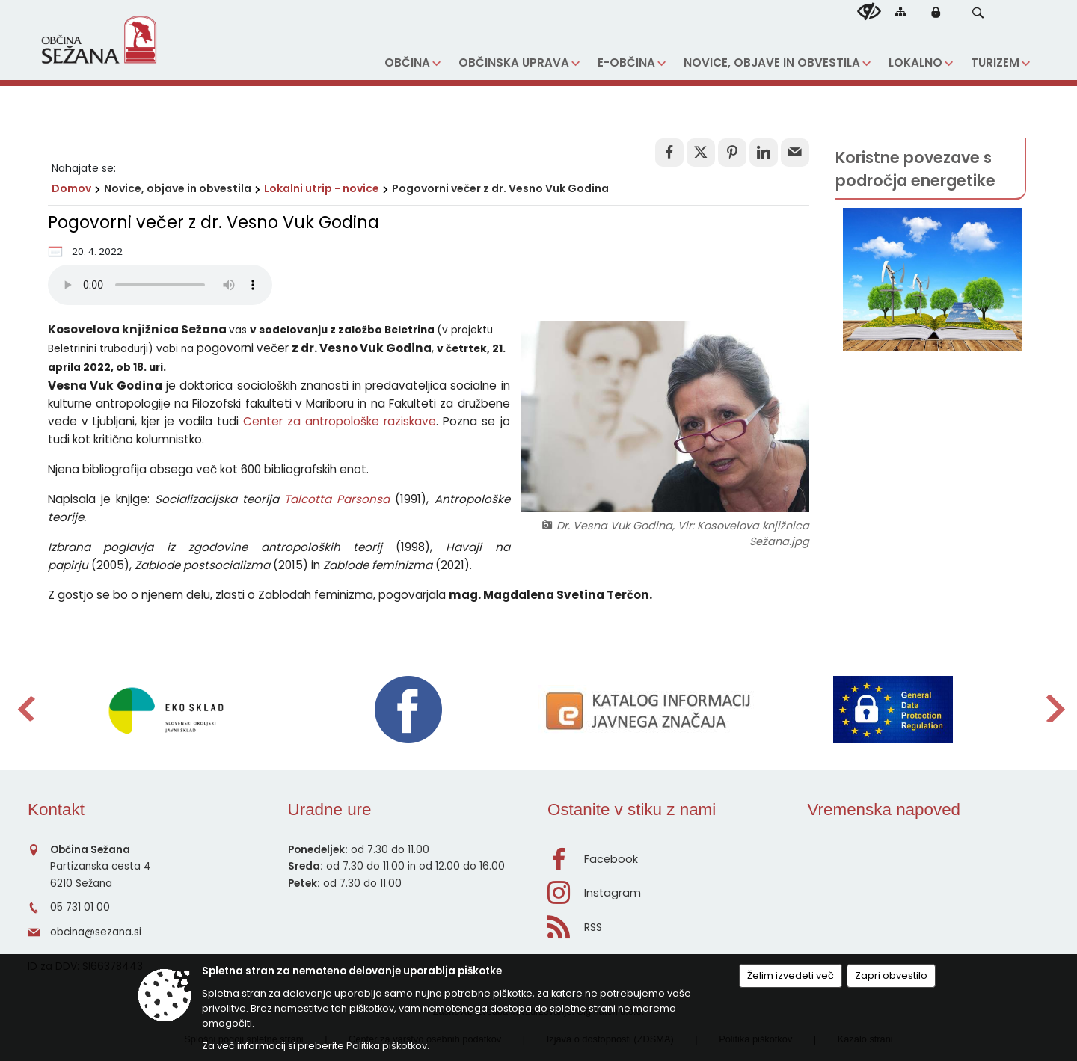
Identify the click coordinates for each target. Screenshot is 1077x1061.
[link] (669, 152)
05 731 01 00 (80, 907)
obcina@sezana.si (95, 932)
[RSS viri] (668, 923)
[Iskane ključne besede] (963, 14)
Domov (71, 188)
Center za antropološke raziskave (339, 421)
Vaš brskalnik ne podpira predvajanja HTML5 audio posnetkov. (160, 285)
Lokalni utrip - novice (321, 188)
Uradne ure (330, 809)
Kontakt (56, 809)
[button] (978, 13)
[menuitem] (412, 63)
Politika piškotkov (386, 1046)
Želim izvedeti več (790, 975)
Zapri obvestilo (891, 975)
